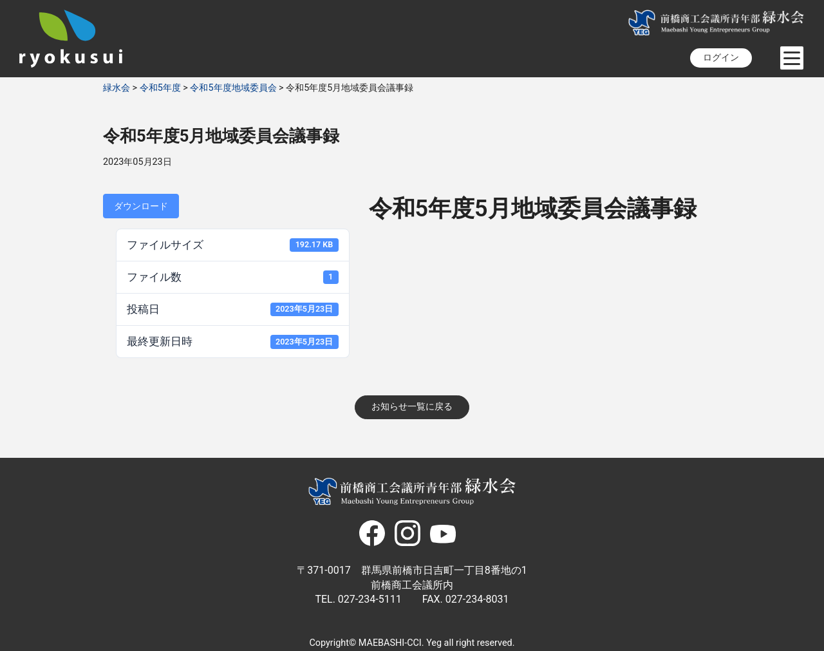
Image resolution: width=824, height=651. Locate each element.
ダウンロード (141, 206)
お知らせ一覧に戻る (412, 406)
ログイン (721, 57)
